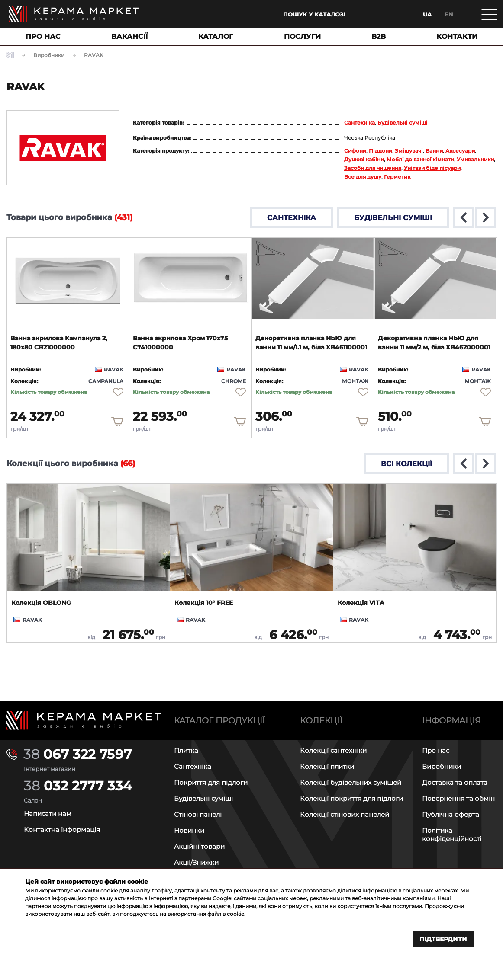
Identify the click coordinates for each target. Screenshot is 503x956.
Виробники (441, 766)
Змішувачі (409, 150)
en (449, 14)
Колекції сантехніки (333, 750)
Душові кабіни (364, 159)
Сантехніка (359, 122)
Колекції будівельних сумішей (350, 782)
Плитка (186, 750)
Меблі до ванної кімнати (420, 159)
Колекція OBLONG (41, 603)
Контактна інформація (62, 829)
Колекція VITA (361, 603)
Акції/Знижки (196, 862)
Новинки (189, 830)
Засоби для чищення (372, 168)
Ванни (434, 150)
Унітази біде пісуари (432, 168)
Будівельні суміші (402, 122)
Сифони (355, 150)
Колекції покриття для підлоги (351, 798)
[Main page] (74, 14)
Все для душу (362, 176)
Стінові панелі (198, 814)
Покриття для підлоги (211, 782)
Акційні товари (199, 846)
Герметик (397, 176)
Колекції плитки (327, 766)
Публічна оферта (450, 814)
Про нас (435, 750)
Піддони (380, 150)
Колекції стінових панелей (344, 814)
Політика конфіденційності (451, 834)
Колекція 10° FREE (203, 603)
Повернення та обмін (458, 798)
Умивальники (475, 159)
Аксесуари (460, 150)
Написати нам (47, 813)
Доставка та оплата (454, 782)
